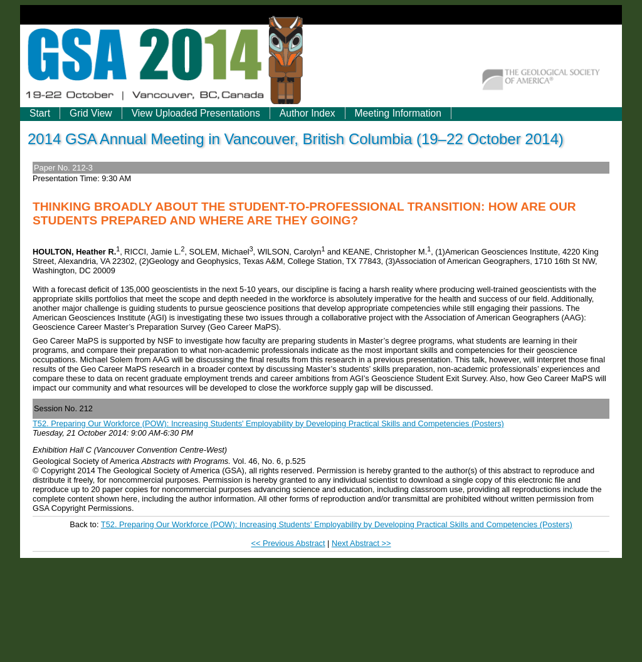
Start (39, 113)
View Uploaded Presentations (196, 113)
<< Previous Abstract (288, 543)
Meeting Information (398, 113)
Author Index (307, 113)
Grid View (91, 113)
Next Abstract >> (361, 543)
